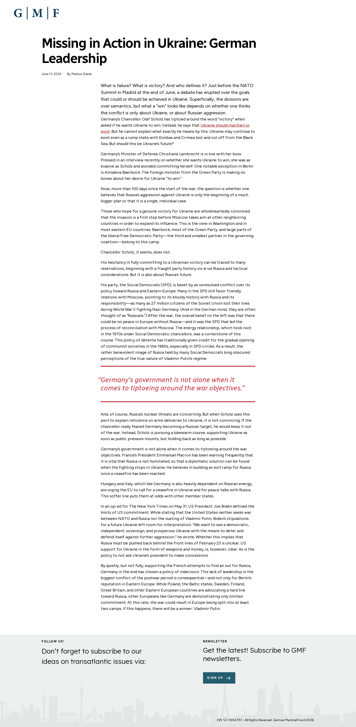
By (68, 74)
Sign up (215, 678)
